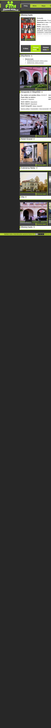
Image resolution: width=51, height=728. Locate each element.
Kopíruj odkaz (25, 109)
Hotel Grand (26, 139)
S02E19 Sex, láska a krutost (35, 62)
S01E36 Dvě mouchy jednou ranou (37, 60)
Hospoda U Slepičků (31, 92)
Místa (34, 6)
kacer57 (39, 106)
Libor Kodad (46, 26)
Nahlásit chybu (8, 234)
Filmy (26, 6)
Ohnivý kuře (27, 227)
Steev (34, 106)
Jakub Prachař (46, 29)
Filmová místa (36, 48)
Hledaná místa (46, 48)
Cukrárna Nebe (28, 168)
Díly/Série (25, 56)
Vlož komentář (44, 109)
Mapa (43, 6)
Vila (22, 197)
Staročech (34, 102)
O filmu (25, 48)
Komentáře (34, 109)
